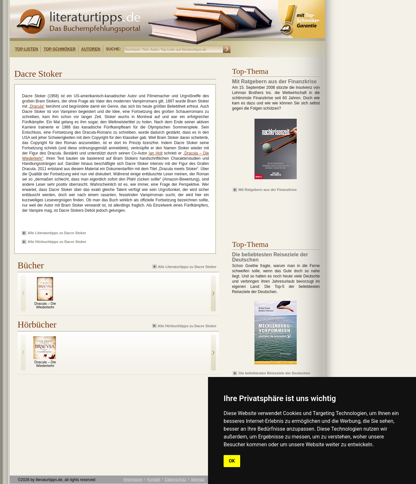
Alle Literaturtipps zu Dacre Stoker (57, 233)
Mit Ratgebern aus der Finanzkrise (268, 190)
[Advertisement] (94, 62)
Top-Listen (26, 49)
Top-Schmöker (59, 49)
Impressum (133, 479)
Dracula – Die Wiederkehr (45, 305)
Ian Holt (155, 153)
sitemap (197, 479)
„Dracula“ (37, 106)
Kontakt (154, 479)
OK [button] (232, 461)
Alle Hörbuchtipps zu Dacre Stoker (57, 242)
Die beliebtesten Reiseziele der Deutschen (274, 373)
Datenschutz (176, 479)
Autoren (90, 49)
